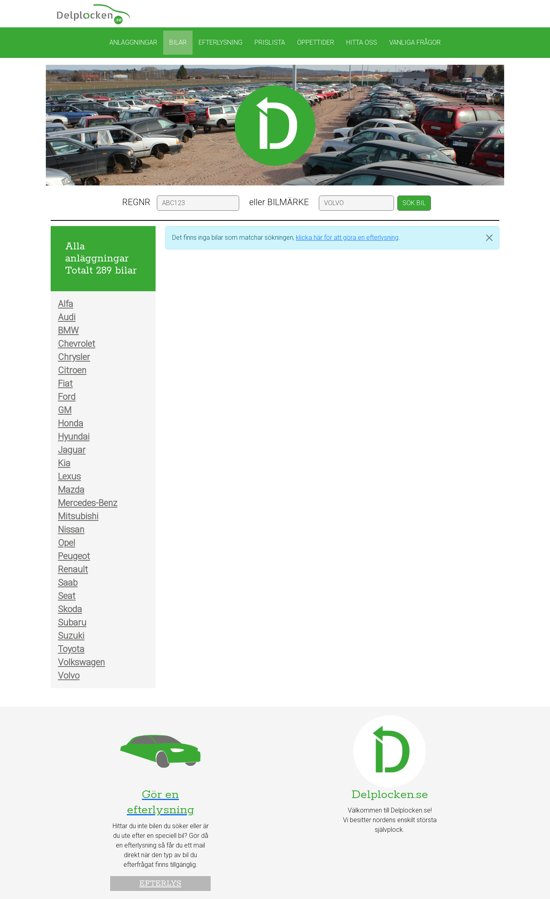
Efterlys (160, 883)
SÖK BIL (414, 203)
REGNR (136, 202)
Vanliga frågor (415, 42)
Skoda (70, 609)
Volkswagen (81, 662)
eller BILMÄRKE (279, 202)
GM (65, 410)
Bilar (178, 42)
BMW (68, 330)
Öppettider (315, 42)
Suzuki (71, 636)
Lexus (69, 476)
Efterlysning (220, 42)
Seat (67, 596)
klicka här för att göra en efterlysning (347, 237)
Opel (66, 543)
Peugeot (74, 556)
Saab (68, 583)
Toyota (71, 649)
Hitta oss (361, 42)
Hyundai (74, 437)
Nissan (71, 530)
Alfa (65, 304)
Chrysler (74, 357)
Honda (70, 423)
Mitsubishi (78, 516)
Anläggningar (133, 42)
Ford (67, 397)
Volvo (69, 676)
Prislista (269, 42)
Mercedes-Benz (87, 503)
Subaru (72, 622)
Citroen (72, 370)
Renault (73, 569)
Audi (67, 317)
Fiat (65, 384)
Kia (64, 463)
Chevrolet (76, 344)
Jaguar (72, 450)
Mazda (71, 490)
